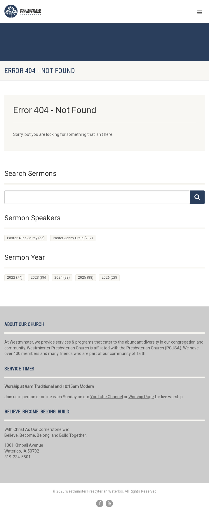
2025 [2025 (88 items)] (85, 277)
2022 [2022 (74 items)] (14, 277)
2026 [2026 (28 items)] (109, 277)
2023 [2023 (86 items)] (38, 277)
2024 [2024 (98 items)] (62, 277)
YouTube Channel (106, 396)
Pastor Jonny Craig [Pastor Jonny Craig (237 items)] (73, 238)
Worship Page (141, 396)
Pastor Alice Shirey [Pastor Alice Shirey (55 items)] (26, 238)
